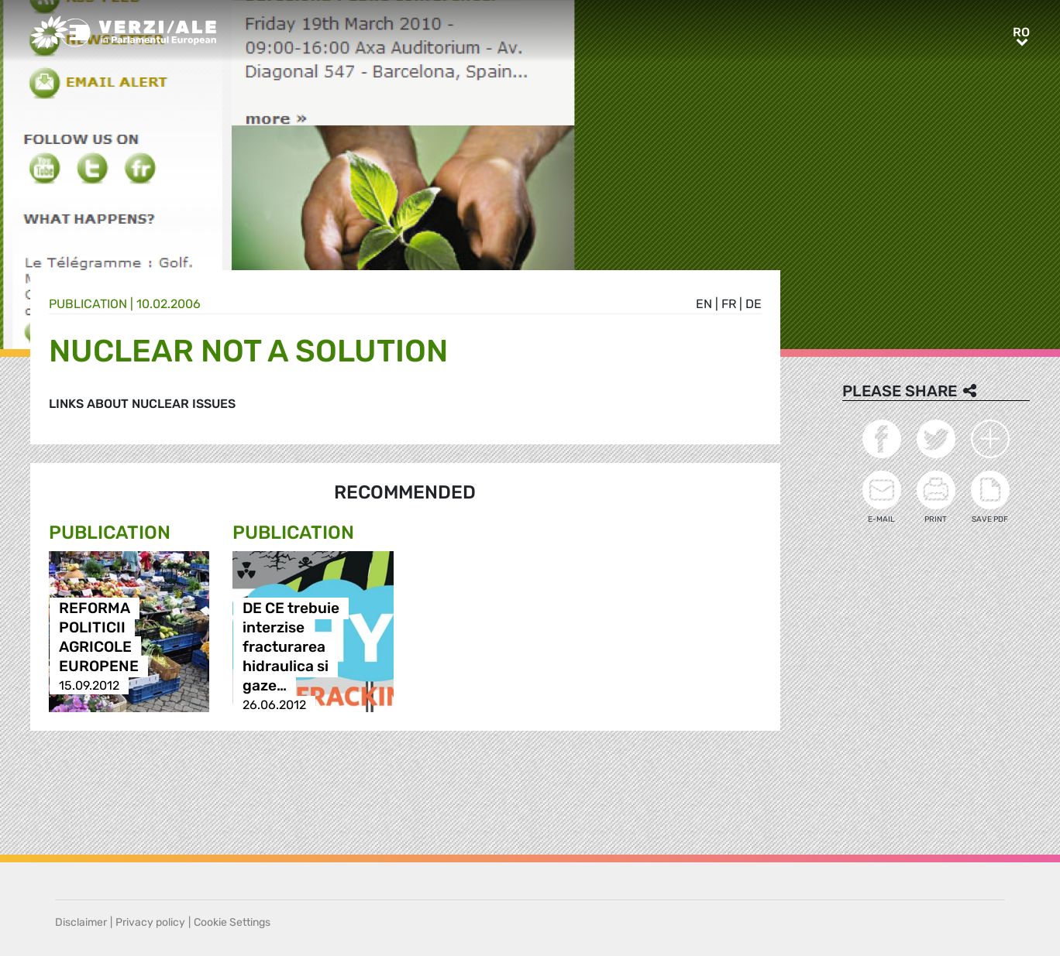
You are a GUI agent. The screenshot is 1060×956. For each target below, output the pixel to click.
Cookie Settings (232, 922)
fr (728, 303)
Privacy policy (150, 922)
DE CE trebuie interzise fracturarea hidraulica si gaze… (291, 646)
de (753, 303)
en (704, 303)
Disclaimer (81, 922)
